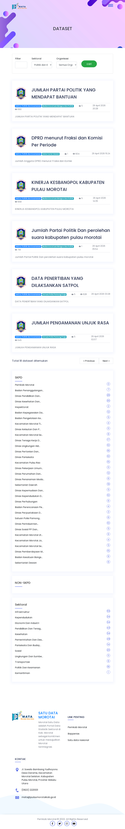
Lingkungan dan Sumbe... (29, 656)
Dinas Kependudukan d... (29, 496)
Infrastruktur (22, 612)
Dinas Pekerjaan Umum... (29, 468)
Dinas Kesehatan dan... (28, 401)
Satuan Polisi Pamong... (28, 518)
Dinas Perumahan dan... (28, 474)
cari (89, 64)
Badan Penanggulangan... (29, 390)
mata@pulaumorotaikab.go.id (39, 797)
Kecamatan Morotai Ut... (29, 535)
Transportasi (22, 662)
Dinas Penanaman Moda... (29, 479)
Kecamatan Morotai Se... (29, 435)
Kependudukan (23, 617)
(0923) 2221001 (30, 790)
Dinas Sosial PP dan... (26, 529)
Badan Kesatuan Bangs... (29, 557)
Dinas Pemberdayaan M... (29, 551)
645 (18, 340)
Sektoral (36, 58)
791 (18, 249)
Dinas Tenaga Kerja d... (28, 440)
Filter (18, 58)
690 (18, 109)
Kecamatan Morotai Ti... (28, 423)
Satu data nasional (78, 740)
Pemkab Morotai (24, 385)
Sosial (18, 651)
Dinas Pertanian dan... (27, 451)
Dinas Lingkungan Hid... (27, 446)
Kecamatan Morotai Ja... (29, 540)
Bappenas (73, 733)
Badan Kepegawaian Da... (29, 412)
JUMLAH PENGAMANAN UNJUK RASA (70, 323)
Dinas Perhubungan (26, 501)
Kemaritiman (22, 673)
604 (76, 153)
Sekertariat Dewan (26, 562)
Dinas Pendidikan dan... (28, 396)
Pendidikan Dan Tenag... (28, 628)
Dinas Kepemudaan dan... (29, 490)
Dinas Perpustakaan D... (28, 512)
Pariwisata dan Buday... (28, 645)
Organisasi (62, 58)
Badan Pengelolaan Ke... (28, 418)
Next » (106, 361)
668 (18, 201)
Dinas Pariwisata (24, 457)
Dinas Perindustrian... (26, 524)
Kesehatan (21, 634)
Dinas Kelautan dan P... (28, 429)
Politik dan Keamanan (27, 667)
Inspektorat (22, 407)
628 (83, 294)
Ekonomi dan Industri (27, 623)
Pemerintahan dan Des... (29, 639)
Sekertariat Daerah (26, 485)
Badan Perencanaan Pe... (29, 507)
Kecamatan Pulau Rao (27, 462)
